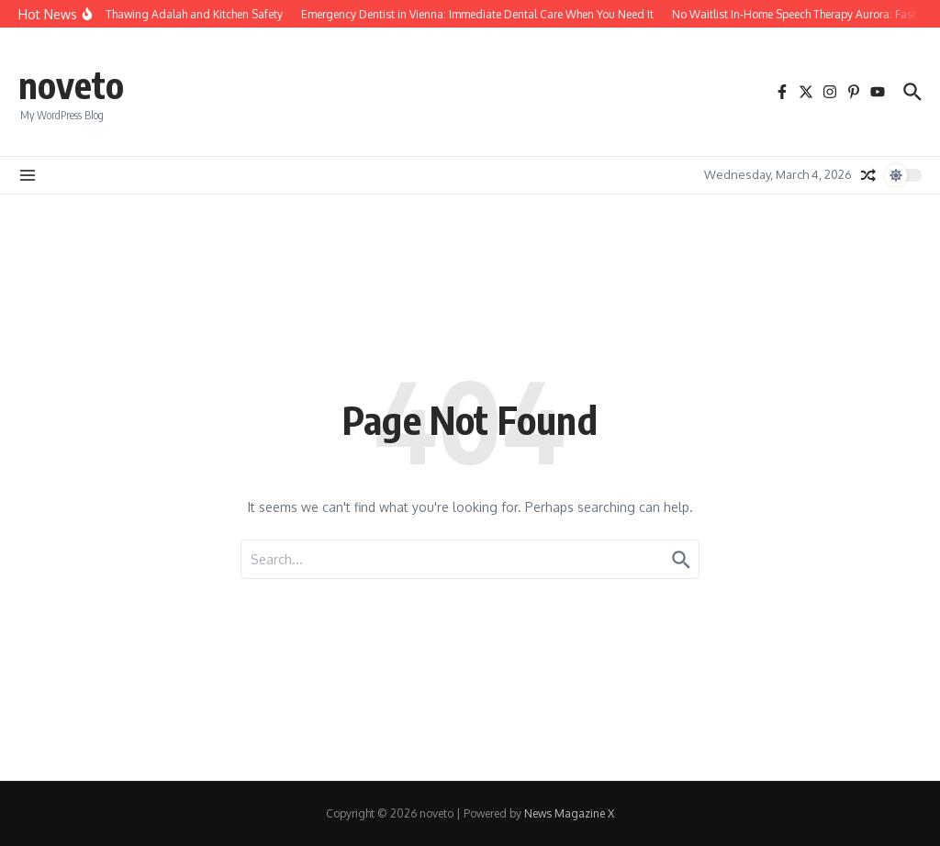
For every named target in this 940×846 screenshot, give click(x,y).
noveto (71, 84)
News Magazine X (569, 813)
